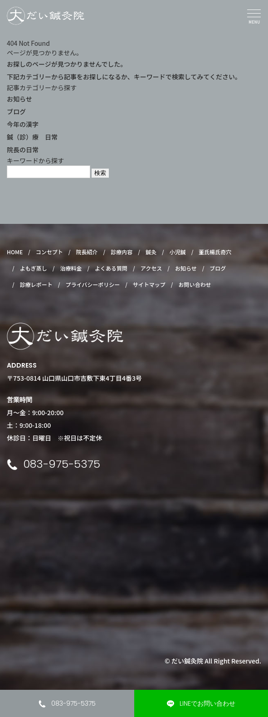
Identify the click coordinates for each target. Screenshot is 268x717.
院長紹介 (87, 252)
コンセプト (49, 252)
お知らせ (19, 98)
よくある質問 (111, 268)
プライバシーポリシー (92, 284)
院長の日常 (23, 149)
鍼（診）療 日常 (32, 136)
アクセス (151, 268)
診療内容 (121, 252)
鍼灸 (151, 252)
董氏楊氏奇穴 (215, 252)
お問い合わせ (195, 284)
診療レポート (36, 284)
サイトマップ (149, 284)
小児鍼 (178, 252)
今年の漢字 (23, 124)
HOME (15, 252)
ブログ (16, 111)
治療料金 (71, 268)
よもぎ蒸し (33, 268)
